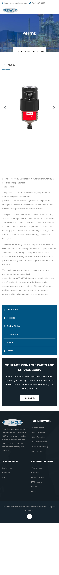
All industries (41, 421)
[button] (5, 107)
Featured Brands (42, 461)
